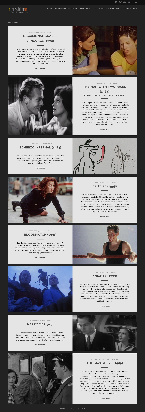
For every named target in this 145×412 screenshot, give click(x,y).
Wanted (119, 8)
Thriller (113, 83)
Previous (63, 409)
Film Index (110, 8)
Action (113, 182)
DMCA (135, 8)
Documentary (113, 359)
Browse (89, 8)
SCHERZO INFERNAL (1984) (40, 147)
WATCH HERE (40, 68)
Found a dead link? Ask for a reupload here (65, 8)
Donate (127, 8)
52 (79, 409)
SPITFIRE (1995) (105, 186)
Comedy (49, 32)
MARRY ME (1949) (40, 324)
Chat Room (99, 8)
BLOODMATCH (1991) (40, 234)
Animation (48, 144)
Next (83, 409)
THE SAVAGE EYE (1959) (104, 363)
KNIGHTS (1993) (105, 276)
